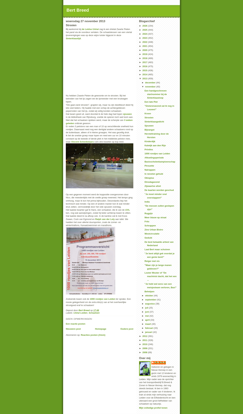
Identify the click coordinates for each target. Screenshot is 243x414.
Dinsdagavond (152, 182)
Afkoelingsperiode (154, 157)
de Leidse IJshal (90, 29)
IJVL (127, 210)
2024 (145, 34)
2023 (145, 38)
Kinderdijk (149, 141)
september (151, 299)
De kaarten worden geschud (159, 190)
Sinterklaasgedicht (154, 121)
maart (148, 324)
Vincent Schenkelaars (82, 141)
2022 (145, 42)
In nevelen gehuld (153, 174)
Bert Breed (77, 10)
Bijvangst (149, 129)
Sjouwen (148, 125)
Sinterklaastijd (73, 38)
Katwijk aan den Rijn (155, 145)
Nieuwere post (73, 329)
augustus (150, 303)
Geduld (148, 237)
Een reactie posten (75, 324)
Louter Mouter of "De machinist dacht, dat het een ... (160, 276)
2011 (145, 340)
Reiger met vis (151, 261)
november (150, 86)
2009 (145, 348)
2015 (145, 70)
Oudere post (126, 329)
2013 (145, 78)
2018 (145, 58)
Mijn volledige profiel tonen (153, 408)
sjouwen (127, 114)
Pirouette (149, 165)
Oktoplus (149, 178)
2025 (145, 30)
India (147, 201)
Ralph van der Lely (105, 219)
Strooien (148, 117)
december (150, 82)
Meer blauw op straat (155, 217)
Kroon (147, 113)
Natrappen (149, 170)
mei (147, 316)
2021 (145, 46)
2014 (145, 74)
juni (147, 312)
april (147, 320)
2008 (145, 352)
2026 (145, 26)
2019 (145, 54)
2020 (145, 50)
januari (149, 332)
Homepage (100, 329)
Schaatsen (94, 313)
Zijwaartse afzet (152, 186)
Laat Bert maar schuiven (157, 249)
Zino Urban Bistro (153, 229)
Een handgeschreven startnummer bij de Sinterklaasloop (155, 94)
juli (147, 307)
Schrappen (150, 225)
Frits (146, 221)
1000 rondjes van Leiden (102, 299)
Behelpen (149, 291)
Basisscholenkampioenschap (159, 161)
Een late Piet (150, 102)
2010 (145, 344)
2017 (145, 62)
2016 (145, 66)
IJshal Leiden (80, 313)
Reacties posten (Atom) (93, 335)
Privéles (148, 149)
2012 (145, 336)
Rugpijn (148, 213)
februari (149, 328)
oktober (149, 295)
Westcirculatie (151, 233)
